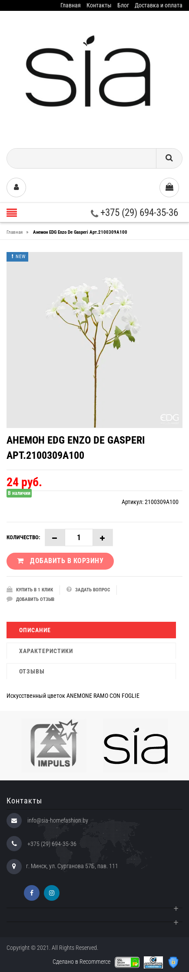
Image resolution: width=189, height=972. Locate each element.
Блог (123, 5)
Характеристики (46, 650)
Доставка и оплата (158, 5)
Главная (70, 5)
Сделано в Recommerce (81, 961)
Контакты (99, 5)
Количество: (23, 537)
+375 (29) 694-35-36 (134, 213)
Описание (35, 630)
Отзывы (32, 671)
